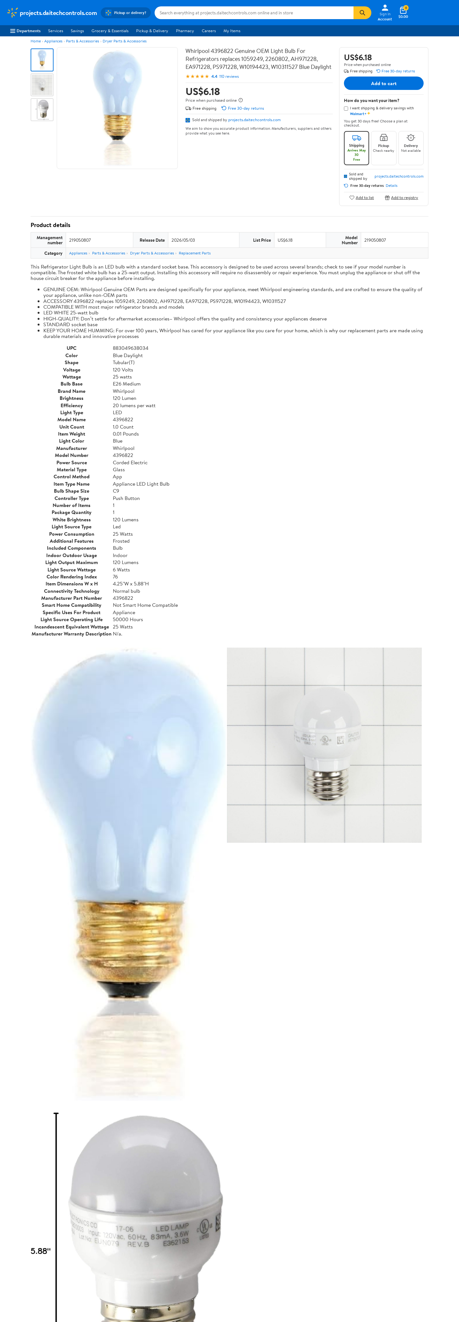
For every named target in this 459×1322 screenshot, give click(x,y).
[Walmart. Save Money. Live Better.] (51, 12)
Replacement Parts (195, 253)
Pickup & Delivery (152, 30)
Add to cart (384, 83)
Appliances (53, 41)
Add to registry (401, 197)
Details (391, 185)
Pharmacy (185, 30)
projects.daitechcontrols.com (254, 119)
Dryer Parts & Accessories (125, 41)
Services (55, 30)
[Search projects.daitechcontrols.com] (254, 12)
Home (36, 41)
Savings (77, 30)
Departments (25, 30)
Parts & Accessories (82, 41)
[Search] (362, 12)
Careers (209, 30)
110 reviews (229, 76)
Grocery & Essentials (109, 30)
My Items (231, 30)
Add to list (361, 197)
